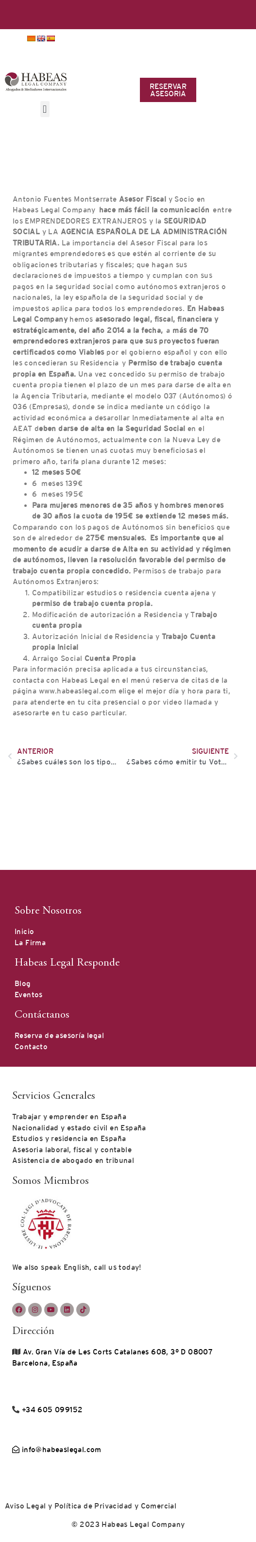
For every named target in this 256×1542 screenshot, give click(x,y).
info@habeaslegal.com (57, 1449)
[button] (45, 109)
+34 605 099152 (51, 1409)
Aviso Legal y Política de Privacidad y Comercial (90, 1506)
